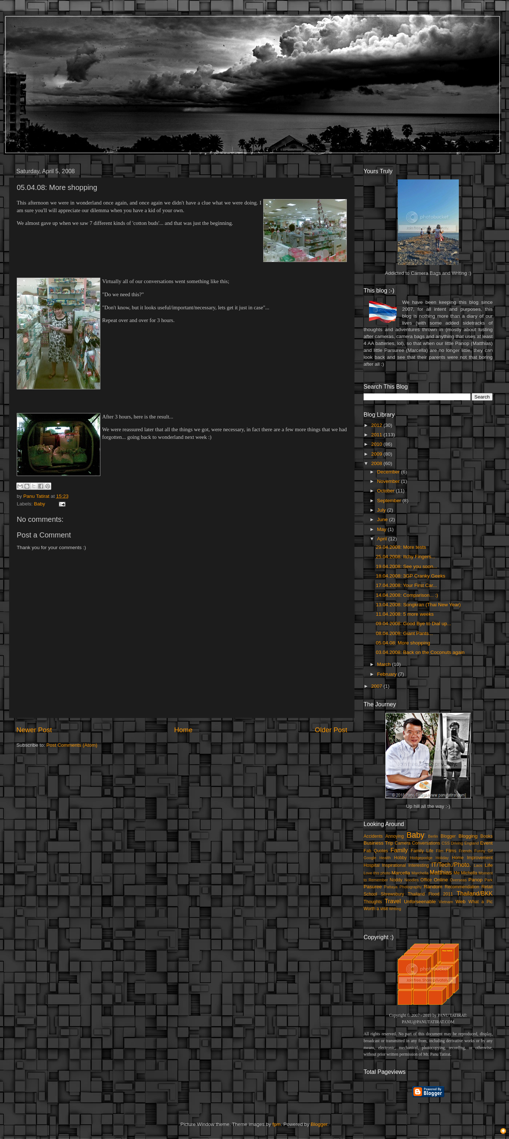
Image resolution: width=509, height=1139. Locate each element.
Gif (490, 851)
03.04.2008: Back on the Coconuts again (420, 652)
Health (385, 858)
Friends (465, 851)
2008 (377, 463)
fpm (276, 1124)
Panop (475, 879)
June (383, 519)
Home (183, 730)
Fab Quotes (376, 850)
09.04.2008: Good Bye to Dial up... (413, 623)
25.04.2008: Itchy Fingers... (406, 556)
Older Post (331, 730)
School (370, 894)
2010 (377, 444)
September (389, 500)
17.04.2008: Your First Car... (406, 585)
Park (489, 880)
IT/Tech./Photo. (451, 864)
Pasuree (373, 886)
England (471, 843)
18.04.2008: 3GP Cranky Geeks (410, 576)
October (386, 490)
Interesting (418, 865)
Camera (402, 843)
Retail (487, 886)
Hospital (372, 865)
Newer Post (34, 730)
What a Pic (480, 901)
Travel (393, 901)
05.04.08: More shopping (403, 643)
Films (451, 850)
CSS (445, 843)
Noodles (411, 880)
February (387, 674)
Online (441, 879)
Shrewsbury (392, 894)
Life (489, 865)
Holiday (442, 858)
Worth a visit (376, 908)
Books (486, 836)
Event (486, 843)
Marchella (420, 873)
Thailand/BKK (475, 893)
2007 (377, 686)
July (382, 510)
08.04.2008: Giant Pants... (404, 633)
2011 (377, 434)
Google (370, 858)
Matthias (441, 872)
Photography (411, 887)
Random (433, 886)
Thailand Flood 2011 (430, 894)
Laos (478, 865)
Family (399, 850)
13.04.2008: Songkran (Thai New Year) (418, 604)
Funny (479, 851)
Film (439, 851)
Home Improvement (472, 857)
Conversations (426, 843)
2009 (377, 454)
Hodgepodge (421, 858)
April (382, 538)
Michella (469, 873)
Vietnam (446, 902)
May (382, 529)
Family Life (422, 850)
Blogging (468, 836)
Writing (395, 908)
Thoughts (373, 901)
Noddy (396, 879)
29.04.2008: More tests (401, 547)
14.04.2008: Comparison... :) (407, 595)
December (389, 472)
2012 (377, 425)
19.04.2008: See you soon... (406, 566)
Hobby (400, 857)
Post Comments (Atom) (72, 745)
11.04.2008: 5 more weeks (405, 614)
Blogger (448, 836)
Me (457, 873)
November (389, 481)
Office (426, 879)
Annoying (394, 836)
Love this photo (377, 873)
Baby (39, 504)
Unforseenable (420, 901)
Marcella (401, 873)
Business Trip (378, 843)
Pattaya (391, 887)
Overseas (458, 880)
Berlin (433, 836)
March (384, 664)
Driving (457, 843)
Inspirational (394, 865)
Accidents (373, 836)
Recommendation (462, 886)
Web (461, 901)
